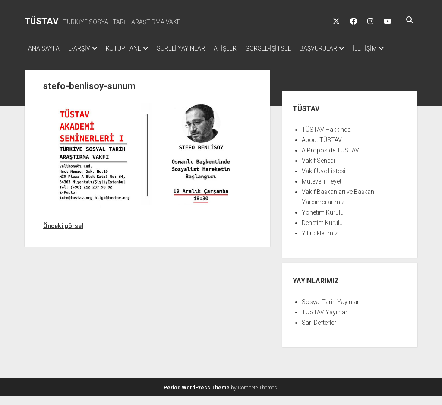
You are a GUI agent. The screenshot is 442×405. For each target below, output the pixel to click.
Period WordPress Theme (197, 396)
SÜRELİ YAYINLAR (194, 48)
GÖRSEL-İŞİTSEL (290, 48)
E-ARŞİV (84, 48)
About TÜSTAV (322, 148)
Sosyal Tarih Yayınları (331, 310)
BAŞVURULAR (344, 48)
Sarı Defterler (319, 331)
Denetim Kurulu (322, 231)
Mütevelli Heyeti (322, 190)
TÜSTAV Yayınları (325, 320)
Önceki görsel (63, 234)
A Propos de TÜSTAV (330, 158)
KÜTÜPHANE (132, 48)
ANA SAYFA (44, 48)
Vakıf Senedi (318, 169)
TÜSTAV (42, 21)
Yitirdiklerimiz (320, 241)
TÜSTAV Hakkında (326, 138)
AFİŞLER (242, 48)
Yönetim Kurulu (323, 221)
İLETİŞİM (40, 59)
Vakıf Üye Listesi (323, 179)
